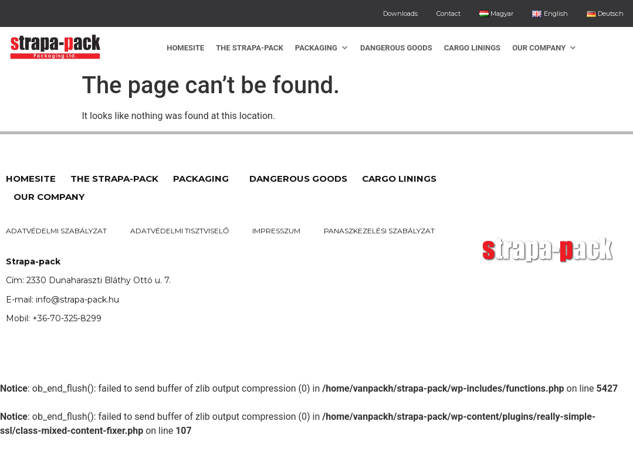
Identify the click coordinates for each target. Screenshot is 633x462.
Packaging (321, 47)
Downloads (400, 13)
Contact (448, 13)
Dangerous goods (396, 47)
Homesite (185, 47)
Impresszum (276, 230)
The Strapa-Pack (249, 47)
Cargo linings (472, 47)
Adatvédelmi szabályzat (56, 230)
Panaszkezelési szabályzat (379, 230)
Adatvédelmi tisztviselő (179, 230)
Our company (544, 47)
